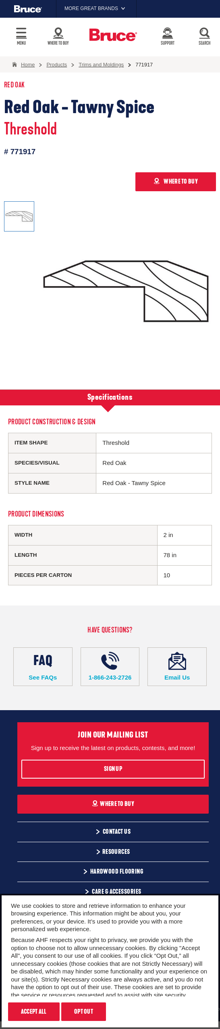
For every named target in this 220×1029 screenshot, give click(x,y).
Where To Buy (113, 804)
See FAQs (43, 666)
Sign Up (113, 769)
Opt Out (83, 1012)
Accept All (34, 1012)
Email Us (177, 666)
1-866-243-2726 (110, 666)
